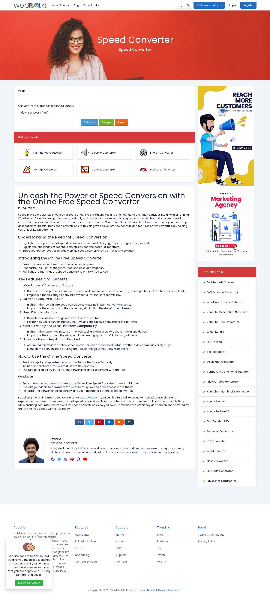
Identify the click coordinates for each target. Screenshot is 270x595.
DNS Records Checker (221, 282)
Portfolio (162, 541)
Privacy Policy (207, 541)
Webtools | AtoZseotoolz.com (162, 590)
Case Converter (217, 461)
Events (161, 555)
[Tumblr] (129, 422)
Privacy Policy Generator (223, 381)
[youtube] (85, 459)
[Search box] (180, 5)
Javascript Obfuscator (221, 481)
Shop (160, 535)
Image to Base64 (218, 411)
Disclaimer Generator (221, 362)
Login (232, 5)
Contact (121, 562)
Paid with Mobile (85, 541)
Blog (76, 5)
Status (79, 548)
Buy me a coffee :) (209, 5)
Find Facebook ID (218, 421)
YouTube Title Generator (223, 322)
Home (120, 535)
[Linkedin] (109, 422)
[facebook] (53, 459)
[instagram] (66, 459)
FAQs (119, 548)
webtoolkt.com (23, 533)
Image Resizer (216, 401)
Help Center (83, 535)
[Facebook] (79, 422)
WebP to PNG (215, 332)
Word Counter (216, 451)
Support (121, 555)
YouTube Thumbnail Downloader (228, 391)
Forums (162, 562)
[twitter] (60, 459)
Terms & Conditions (211, 535)
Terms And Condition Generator (228, 372)
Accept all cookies (29, 583)
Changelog (82, 555)
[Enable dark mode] (188, 5)
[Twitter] (89, 422)
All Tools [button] (59, 5)
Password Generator (220, 431)
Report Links (91, 5)
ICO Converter (216, 441)
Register (248, 5)
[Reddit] (119, 422)
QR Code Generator (220, 471)
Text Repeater (216, 352)
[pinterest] (72, 459)
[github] (79, 459)
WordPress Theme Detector (225, 302)
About (120, 541)
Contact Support (86, 562)
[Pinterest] (99, 422)
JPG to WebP (215, 342)
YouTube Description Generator (227, 312)
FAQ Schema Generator (222, 292)
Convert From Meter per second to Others (46, 106)
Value (22, 91)
